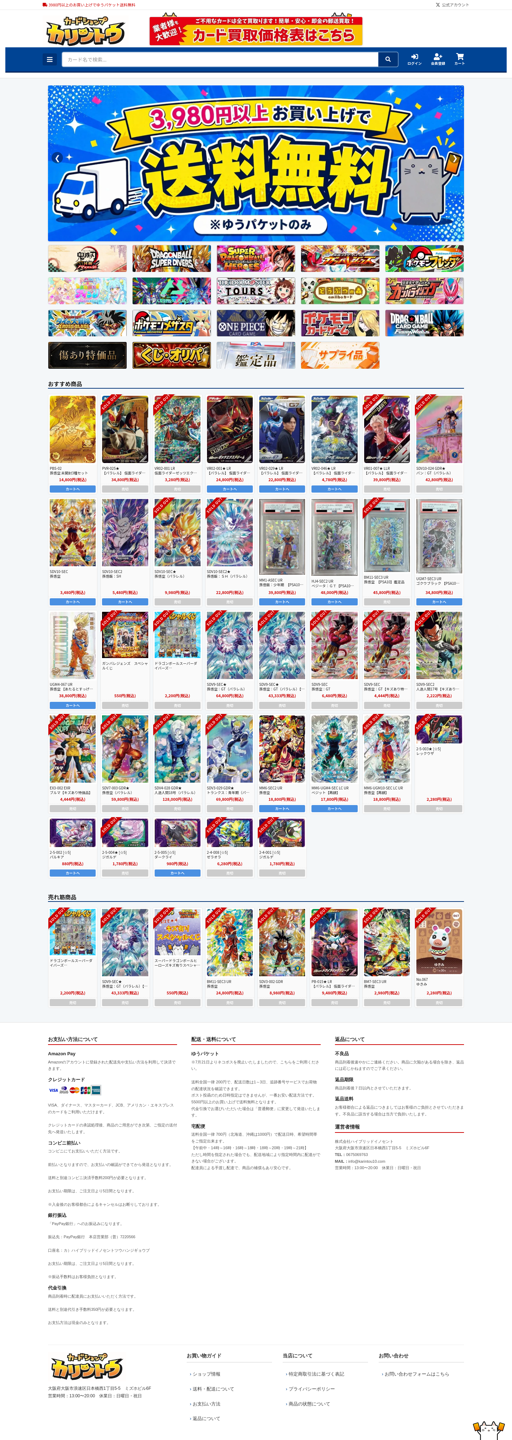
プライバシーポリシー (309, 1382)
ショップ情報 (203, 1372)
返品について (203, 1403)
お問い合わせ (394, 1355)
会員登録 (438, 59)
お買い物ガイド (204, 1355)
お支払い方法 (203, 1393)
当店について (298, 1355)
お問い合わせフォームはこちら (414, 1372)
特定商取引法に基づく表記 (313, 1372)
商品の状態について (306, 1393)
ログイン (414, 59)
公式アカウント (452, 4)
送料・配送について (210, 1382)
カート (459, 59)
